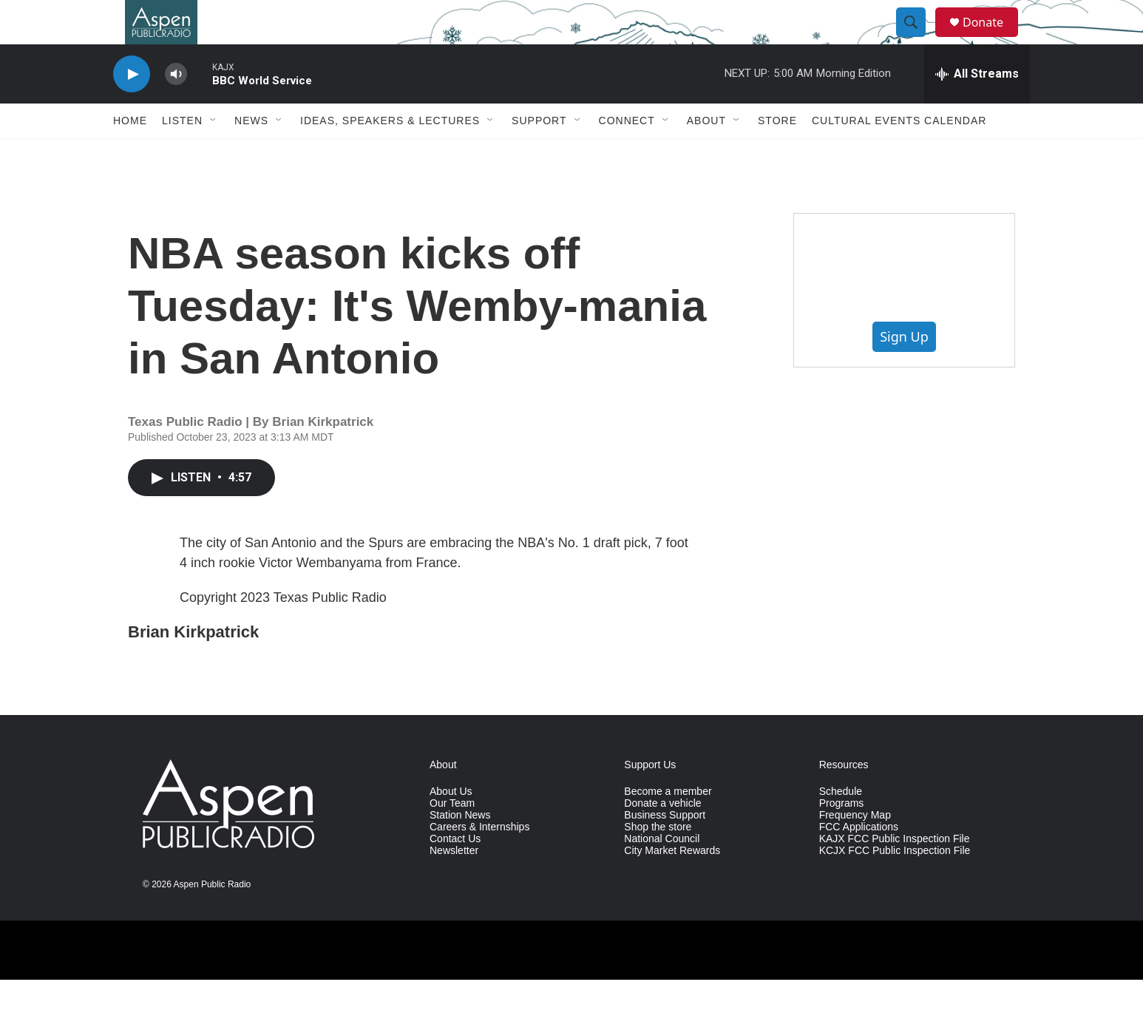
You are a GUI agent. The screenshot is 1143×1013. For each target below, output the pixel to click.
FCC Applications (858, 860)
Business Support (664, 848)
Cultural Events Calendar (899, 154)
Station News (460, 848)
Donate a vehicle (662, 836)
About (706, 154)
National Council (661, 872)
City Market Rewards (672, 884)
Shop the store (657, 860)
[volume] (176, 107)
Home (130, 154)
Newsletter (454, 884)
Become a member (667, 824)
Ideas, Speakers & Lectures (390, 154)
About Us (451, 824)
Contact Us (455, 872)
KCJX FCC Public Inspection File (895, 884)
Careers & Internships (479, 860)
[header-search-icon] (917, 39)
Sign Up (904, 370)
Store (777, 154)
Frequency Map (855, 848)
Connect (627, 154)
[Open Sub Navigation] (214, 154)
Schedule (840, 824)
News (251, 154)
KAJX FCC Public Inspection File (894, 872)
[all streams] (977, 107)
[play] (131, 107)
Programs (841, 836)
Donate (992, 39)
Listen (182, 154)
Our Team (452, 836)
